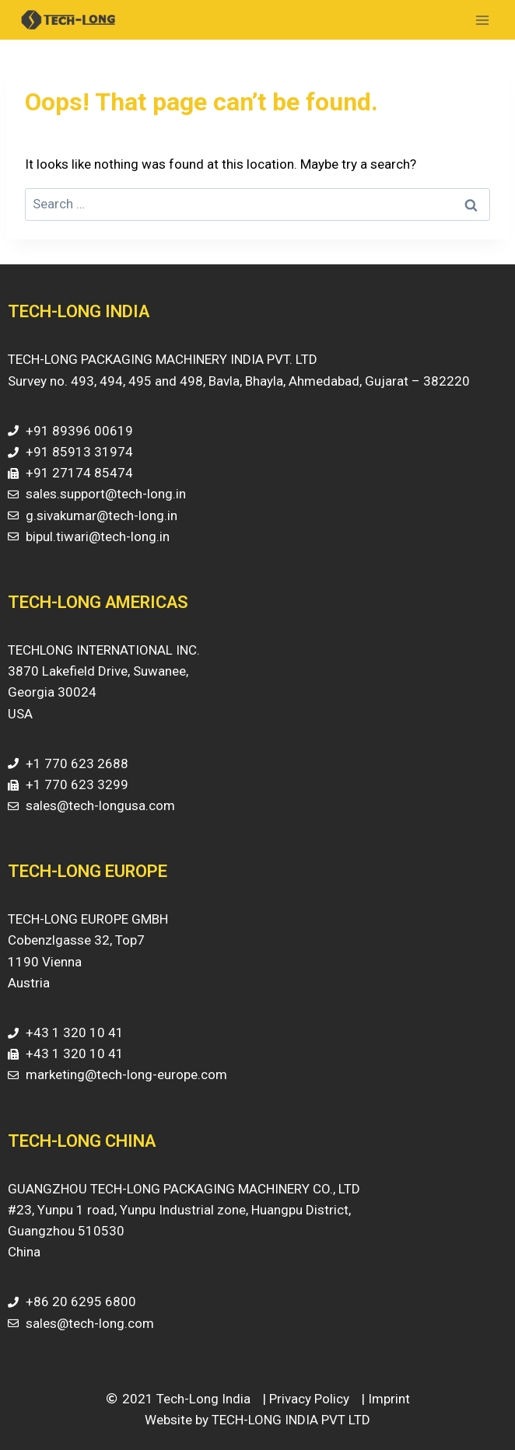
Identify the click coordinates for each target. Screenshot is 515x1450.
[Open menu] (482, 20)
